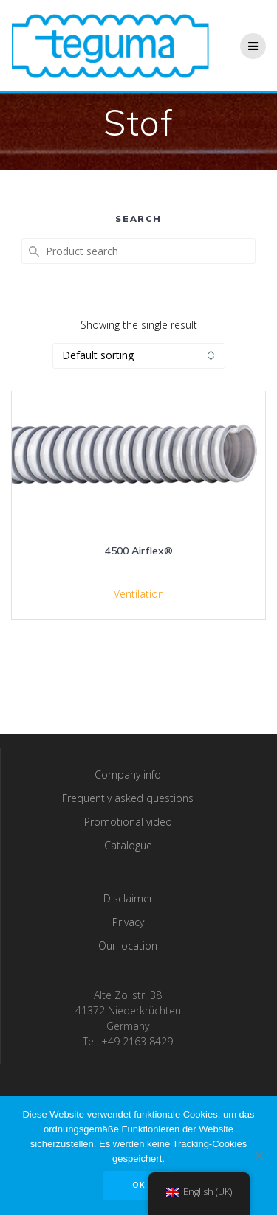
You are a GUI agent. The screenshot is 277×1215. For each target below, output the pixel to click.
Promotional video (128, 822)
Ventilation (139, 594)
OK (139, 1185)
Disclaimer (128, 898)
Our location (127, 946)
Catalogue (128, 845)
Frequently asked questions (128, 798)
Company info (128, 774)
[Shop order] (138, 356)
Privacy (128, 922)
